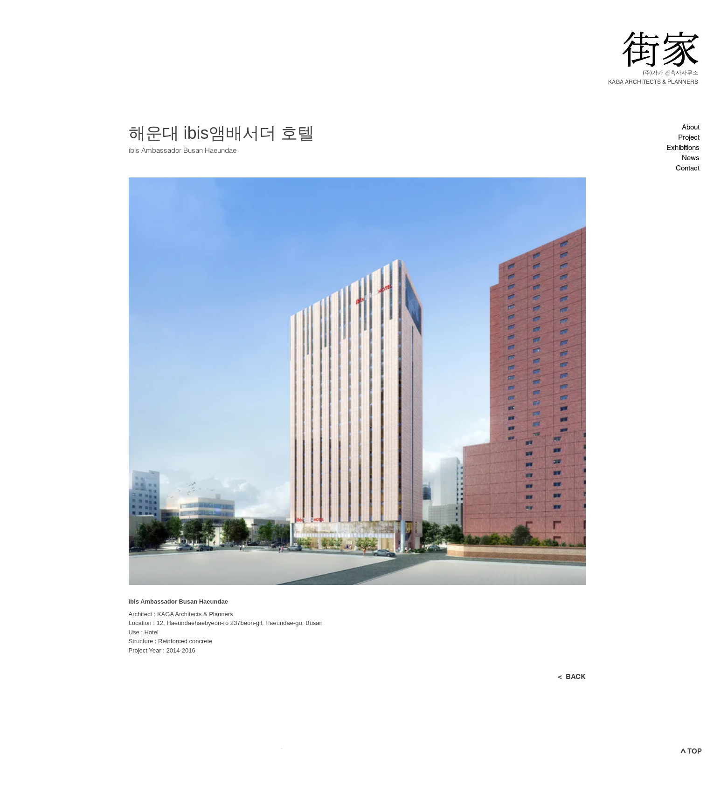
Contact (688, 168)
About (691, 127)
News (691, 158)
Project (689, 137)
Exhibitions (683, 147)
